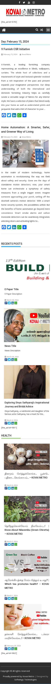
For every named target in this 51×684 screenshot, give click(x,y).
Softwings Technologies (25, 679)
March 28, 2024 (11, 300)
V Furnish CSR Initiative (15, 49)
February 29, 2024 (13, 646)
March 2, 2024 (11, 541)
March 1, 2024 (11, 595)
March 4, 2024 (11, 420)
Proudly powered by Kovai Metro (18, 676)
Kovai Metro (25, 54)
